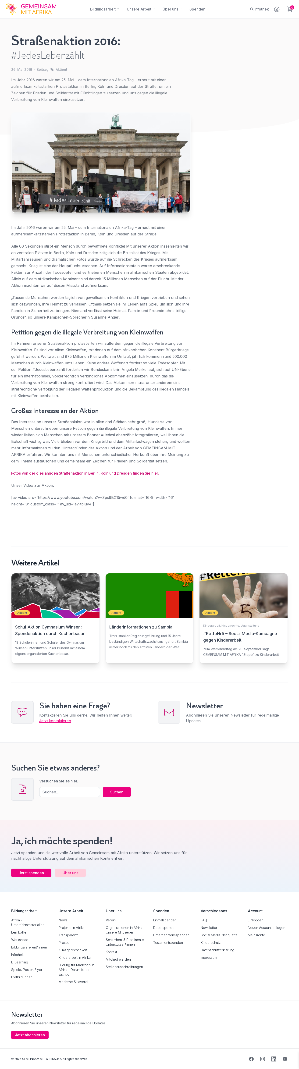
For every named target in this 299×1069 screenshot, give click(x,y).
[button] (10, 1058)
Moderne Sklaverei (73, 982)
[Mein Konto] (277, 8)
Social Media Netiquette (219, 935)
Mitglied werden (118, 959)
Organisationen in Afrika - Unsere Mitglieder (125, 929)
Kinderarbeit (211, 625)
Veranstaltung (250, 625)
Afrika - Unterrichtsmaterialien (27, 922)
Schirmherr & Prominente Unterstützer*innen (125, 942)
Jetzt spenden (31, 872)
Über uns (70, 872)
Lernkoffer (19, 932)
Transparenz (68, 935)
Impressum (209, 957)
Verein (111, 920)
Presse (64, 942)
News (63, 920)
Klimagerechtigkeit (73, 950)
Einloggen (255, 920)
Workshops (19, 939)
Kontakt (111, 952)
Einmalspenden (165, 920)
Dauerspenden (164, 927)
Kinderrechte (230, 625)
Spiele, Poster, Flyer (26, 969)
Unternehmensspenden (171, 935)
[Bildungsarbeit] (103, 9)
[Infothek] (259, 9)
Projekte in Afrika (72, 927)
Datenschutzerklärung (217, 950)
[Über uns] (170, 9)
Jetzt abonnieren (30, 1034)
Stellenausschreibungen (124, 967)
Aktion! (61, 69)
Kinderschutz (211, 942)
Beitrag (42, 69)
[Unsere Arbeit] (139, 9)
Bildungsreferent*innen (29, 947)
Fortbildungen (21, 977)
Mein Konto (256, 935)
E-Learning (19, 962)
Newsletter (209, 927)
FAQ (204, 920)
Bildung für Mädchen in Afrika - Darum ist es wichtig (76, 969)
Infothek (17, 954)
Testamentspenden (168, 942)
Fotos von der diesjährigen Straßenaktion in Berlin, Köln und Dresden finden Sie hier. (85, 473)
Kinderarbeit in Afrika (75, 957)
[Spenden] (197, 9)
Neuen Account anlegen (266, 927)
